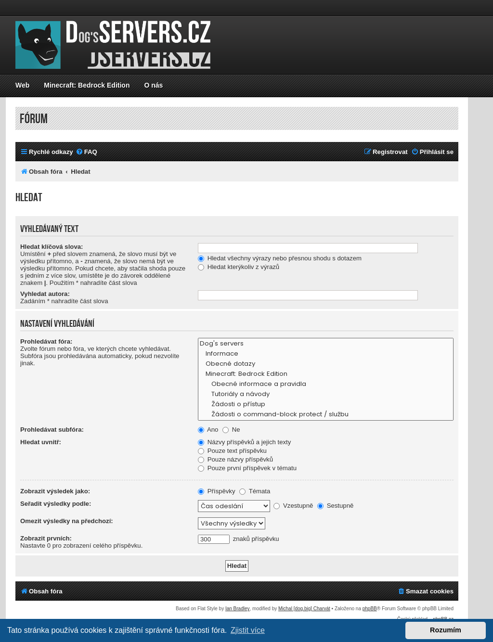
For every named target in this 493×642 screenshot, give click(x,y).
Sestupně (335, 505)
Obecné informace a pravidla (326, 384)
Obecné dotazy (326, 364)
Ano (208, 429)
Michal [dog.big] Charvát (304, 608)
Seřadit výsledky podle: (55, 503)
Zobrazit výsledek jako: (55, 491)
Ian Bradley (237, 608)
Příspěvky (216, 491)
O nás (153, 85)
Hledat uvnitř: (40, 442)
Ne (231, 429)
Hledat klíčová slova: (51, 246)
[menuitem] (86, 152)
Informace (326, 354)
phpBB (370, 608)
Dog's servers (326, 344)
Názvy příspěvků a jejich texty (244, 442)
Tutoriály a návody (326, 394)
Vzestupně (293, 505)
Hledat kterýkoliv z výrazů (238, 266)
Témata (254, 491)
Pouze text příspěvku (232, 450)
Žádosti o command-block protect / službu (326, 415)
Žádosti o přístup (326, 404)
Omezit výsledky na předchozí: (66, 521)
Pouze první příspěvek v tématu (247, 468)
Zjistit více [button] (248, 630)
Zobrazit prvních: (46, 538)
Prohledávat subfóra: (52, 429)
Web (22, 85)
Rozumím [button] (445, 630)
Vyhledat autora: (45, 293)
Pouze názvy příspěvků (235, 459)
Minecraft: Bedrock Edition (87, 85)
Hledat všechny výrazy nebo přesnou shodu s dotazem (280, 258)
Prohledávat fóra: (46, 341)
